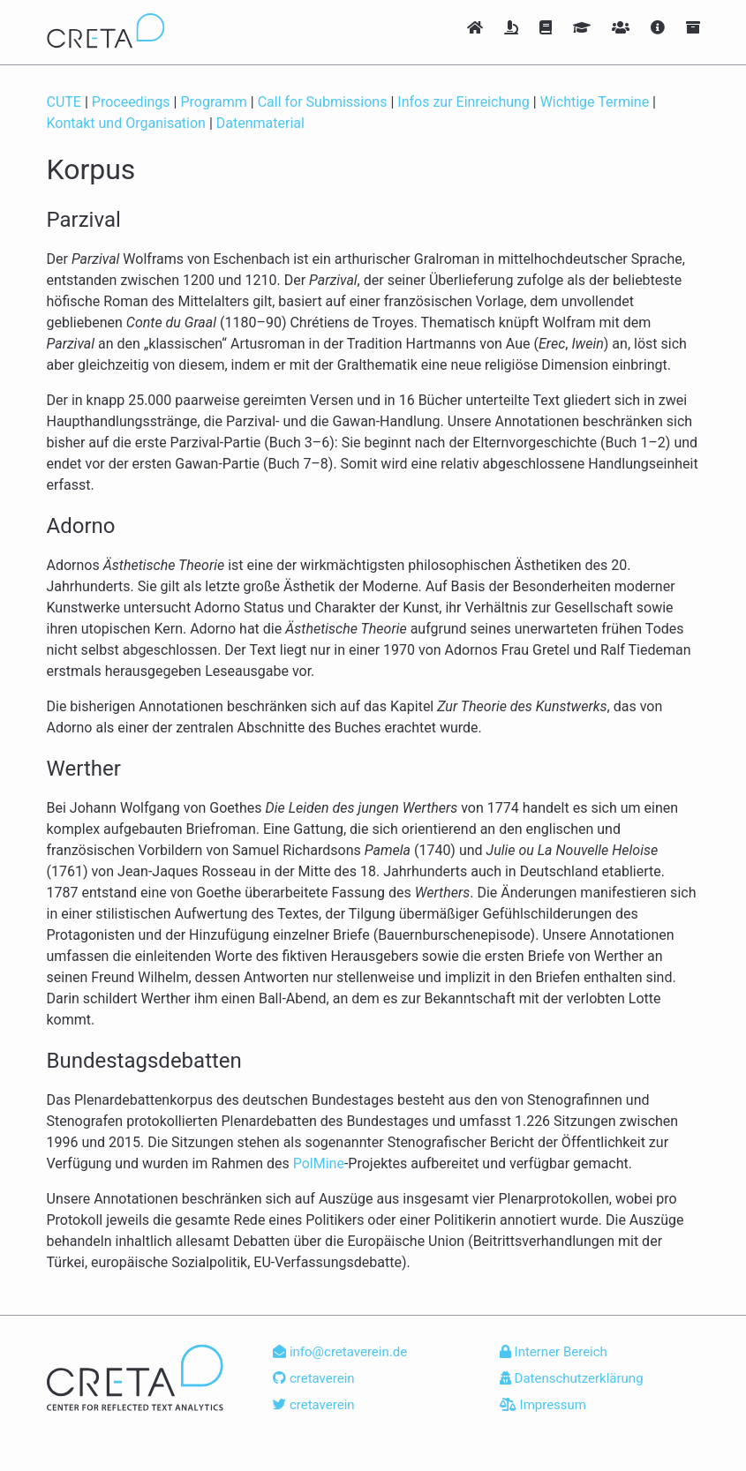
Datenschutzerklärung (572, 1378)
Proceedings (131, 102)
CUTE (64, 102)
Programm (213, 102)
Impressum (543, 1405)
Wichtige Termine (594, 102)
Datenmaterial (260, 123)
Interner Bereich (553, 1352)
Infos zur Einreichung (463, 102)
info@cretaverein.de (340, 1352)
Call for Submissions (323, 102)
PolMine (318, 1163)
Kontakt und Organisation (126, 123)
